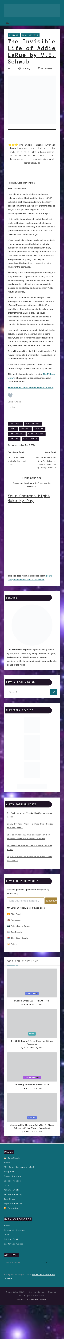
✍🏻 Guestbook (12, 1158)
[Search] (53, 692)
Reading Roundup (32, 1077)
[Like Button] (10, 395)
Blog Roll (10, 1172)
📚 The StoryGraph (17, 938)
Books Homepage (13, 1176)
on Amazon (30, 387)
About (7, 1162)
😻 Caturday (11, 1208)
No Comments (45, 68)
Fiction (39, 428)
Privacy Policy (13, 1194)
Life (6, 1185)
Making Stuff (12, 1190)
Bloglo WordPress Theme (32, 1299)
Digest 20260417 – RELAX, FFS (32, 1001)
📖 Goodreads (14, 932)
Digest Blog (32, 993)
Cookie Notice (12, 1181)
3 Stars (14, 35)
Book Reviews (30, 35)
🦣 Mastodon (14, 920)
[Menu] (7, 23)
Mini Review (17, 434)
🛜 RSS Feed (14, 914)
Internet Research (15, 1230)
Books (13, 428)
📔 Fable (12, 944)
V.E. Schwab (30, 439)
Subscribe (51, 900)
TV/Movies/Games (14, 1244)
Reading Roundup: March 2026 (32, 1084)
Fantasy (25, 428)
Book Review (33, 423)
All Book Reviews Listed (19, 1167)
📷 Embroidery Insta (18, 926)
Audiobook (15, 423)
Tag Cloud (10, 1199)
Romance (14, 439)
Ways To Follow (13, 1204)
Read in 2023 (36, 434)
